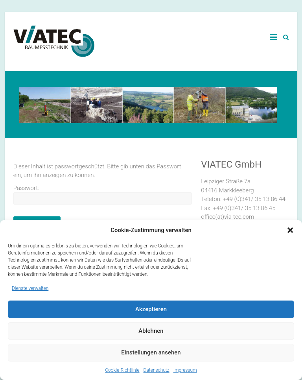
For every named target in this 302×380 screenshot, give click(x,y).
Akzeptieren (151, 309)
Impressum (185, 370)
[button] (290, 230)
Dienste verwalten (30, 288)
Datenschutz (156, 370)
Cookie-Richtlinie (122, 370)
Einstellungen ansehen (150, 352)
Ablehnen (150, 330)
